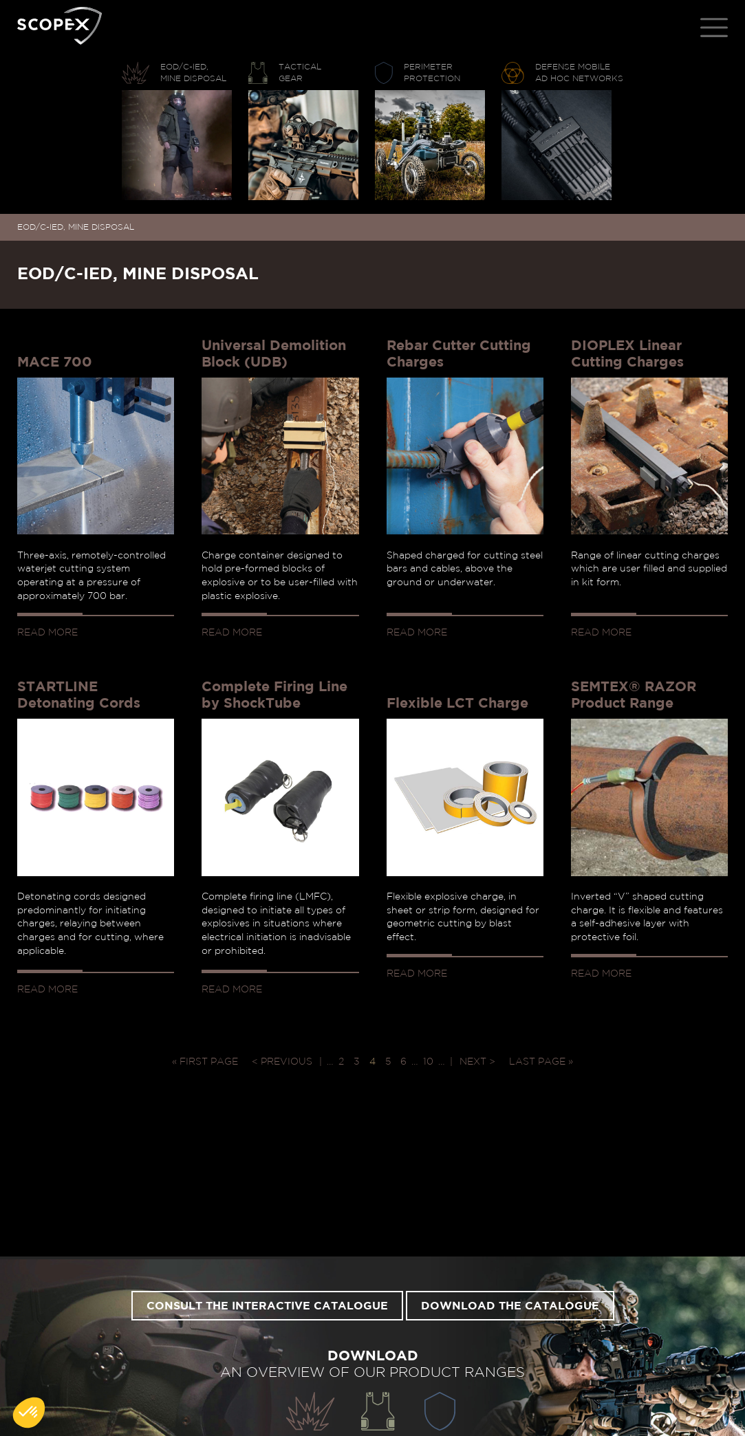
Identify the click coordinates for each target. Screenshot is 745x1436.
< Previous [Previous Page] (282, 1062)
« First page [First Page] (205, 1062)
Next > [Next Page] (477, 1062)
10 (428, 1062)
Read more (47, 633)
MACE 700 (54, 362)
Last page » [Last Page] (541, 1062)
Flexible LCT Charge (457, 703)
